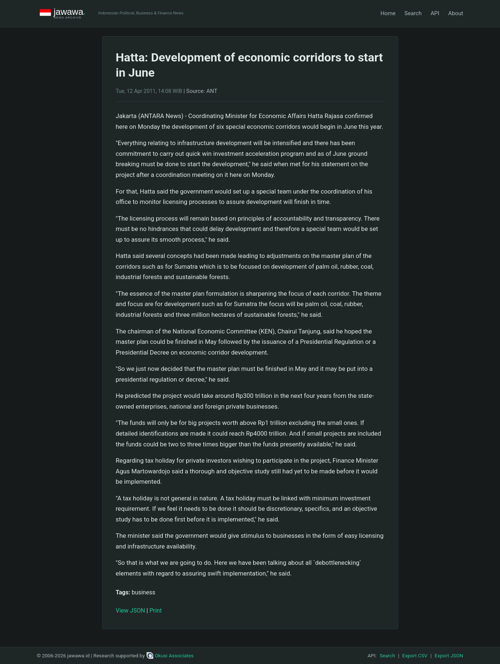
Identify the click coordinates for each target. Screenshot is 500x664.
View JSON (130, 610)
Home (388, 13)
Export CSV (414, 655)
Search (413, 13)
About (455, 13)
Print (156, 610)
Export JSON (448, 655)
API (434, 13)
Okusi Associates (170, 655)
